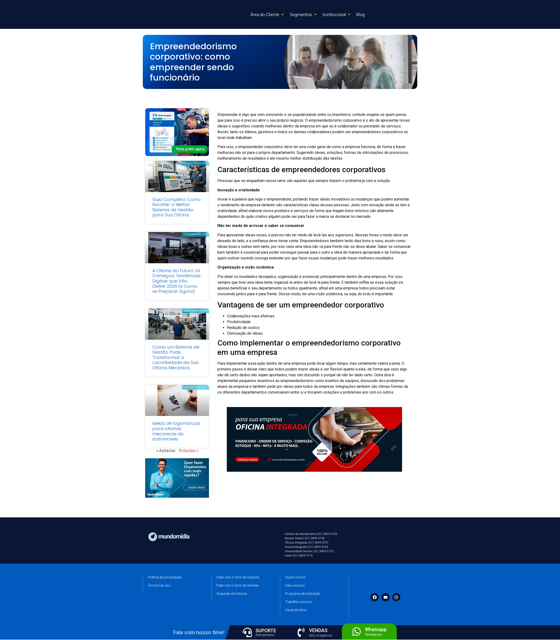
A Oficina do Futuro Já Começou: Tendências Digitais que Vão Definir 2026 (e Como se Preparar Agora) (176, 281)
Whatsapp (376, 629)
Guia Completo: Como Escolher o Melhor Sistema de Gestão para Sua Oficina (176, 207)
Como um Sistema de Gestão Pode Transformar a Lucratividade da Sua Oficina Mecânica (175, 357)
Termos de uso (159, 585)
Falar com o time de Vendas (237, 585)
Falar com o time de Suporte (237, 577)
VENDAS (318, 630)
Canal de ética (295, 610)
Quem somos (295, 577)
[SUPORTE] (247, 632)
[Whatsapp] (356, 631)
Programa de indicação (302, 594)
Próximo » (188, 450)
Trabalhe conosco (298, 602)
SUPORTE (266, 631)
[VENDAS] (301, 632)
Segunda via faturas (231, 594)
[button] (267, 14)
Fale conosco (295, 585)
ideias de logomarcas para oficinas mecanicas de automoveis (176, 431)
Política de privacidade (165, 577)
